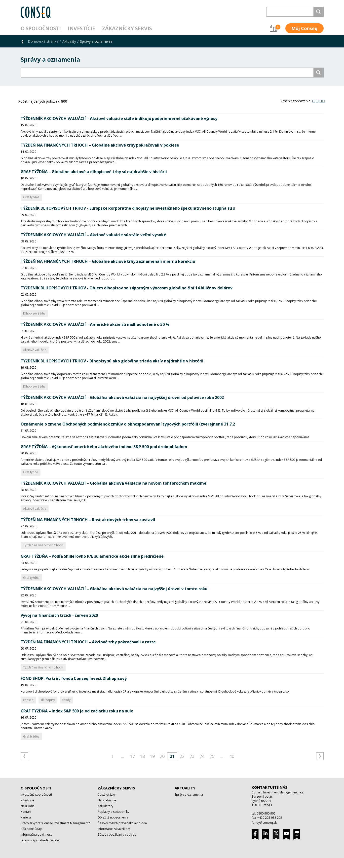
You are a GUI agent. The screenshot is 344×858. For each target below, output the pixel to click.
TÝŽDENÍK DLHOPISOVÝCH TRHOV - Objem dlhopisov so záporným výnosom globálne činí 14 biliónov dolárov (126, 288)
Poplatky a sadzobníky (113, 812)
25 (211, 756)
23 (192, 756)
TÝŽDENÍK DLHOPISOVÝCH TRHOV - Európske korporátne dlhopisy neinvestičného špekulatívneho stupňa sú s (128, 208)
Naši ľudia (28, 806)
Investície (81, 28)
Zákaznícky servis (127, 28)
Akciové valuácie (34, 350)
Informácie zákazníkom (114, 829)
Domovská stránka (43, 41)
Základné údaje (31, 829)
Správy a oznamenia (189, 794)
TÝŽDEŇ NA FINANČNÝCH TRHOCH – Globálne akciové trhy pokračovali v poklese (100, 145)
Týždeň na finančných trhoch (43, 545)
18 (142, 756)
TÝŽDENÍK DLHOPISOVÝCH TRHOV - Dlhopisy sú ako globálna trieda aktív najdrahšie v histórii (112, 361)
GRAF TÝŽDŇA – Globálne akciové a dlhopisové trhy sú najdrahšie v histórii (94, 171)
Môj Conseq (304, 28)
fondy (66, 700)
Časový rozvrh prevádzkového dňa (122, 823)
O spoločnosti (41, 28)
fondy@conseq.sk (264, 822)
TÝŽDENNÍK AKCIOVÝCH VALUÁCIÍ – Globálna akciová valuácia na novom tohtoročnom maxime (113, 483)
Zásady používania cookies (117, 834)
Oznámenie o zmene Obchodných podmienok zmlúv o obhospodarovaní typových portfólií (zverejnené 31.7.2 (128, 424)
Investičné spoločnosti (36, 794)
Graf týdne (30, 472)
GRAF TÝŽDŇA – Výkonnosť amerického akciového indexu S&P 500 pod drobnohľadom (104, 446)
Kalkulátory (105, 806)
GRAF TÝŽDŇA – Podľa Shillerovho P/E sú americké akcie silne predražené (92, 556)
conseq (28, 700)
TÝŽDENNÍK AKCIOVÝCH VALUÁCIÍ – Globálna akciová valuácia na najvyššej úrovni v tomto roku (114, 588)
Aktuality (69, 41)
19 (152, 756)
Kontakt (26, 812)
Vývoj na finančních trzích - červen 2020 (59, 615)
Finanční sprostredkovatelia (40, 840)
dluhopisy (48, 700)
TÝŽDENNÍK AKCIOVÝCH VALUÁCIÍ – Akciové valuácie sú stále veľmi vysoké (93, 234)
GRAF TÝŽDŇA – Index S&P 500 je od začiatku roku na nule (77, 711)
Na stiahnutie (107, 800)
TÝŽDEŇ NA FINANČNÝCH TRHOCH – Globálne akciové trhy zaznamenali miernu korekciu (108, 261)
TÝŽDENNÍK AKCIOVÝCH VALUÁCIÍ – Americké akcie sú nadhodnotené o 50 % (95, 324)
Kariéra (26, 817)
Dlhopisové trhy (34, 313)
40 (231, 756)
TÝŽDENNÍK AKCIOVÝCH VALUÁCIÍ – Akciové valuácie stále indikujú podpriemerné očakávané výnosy (119, 118)
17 (132, 756)
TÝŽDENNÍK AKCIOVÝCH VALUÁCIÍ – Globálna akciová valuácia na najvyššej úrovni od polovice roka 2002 (122, 397)
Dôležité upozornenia (113, 817)
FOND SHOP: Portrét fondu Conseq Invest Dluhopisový (74, 678)
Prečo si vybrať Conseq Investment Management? (55, 823)
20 (162, 756)
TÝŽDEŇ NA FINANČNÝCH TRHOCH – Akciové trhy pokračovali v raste (88, 642)
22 (182, 756)
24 (201, 756)
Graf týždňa (31, 197)
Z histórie (27, 800)
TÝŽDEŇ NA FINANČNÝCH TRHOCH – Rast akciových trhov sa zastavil (88, 519)
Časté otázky (106, 794)
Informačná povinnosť (36, 834)
